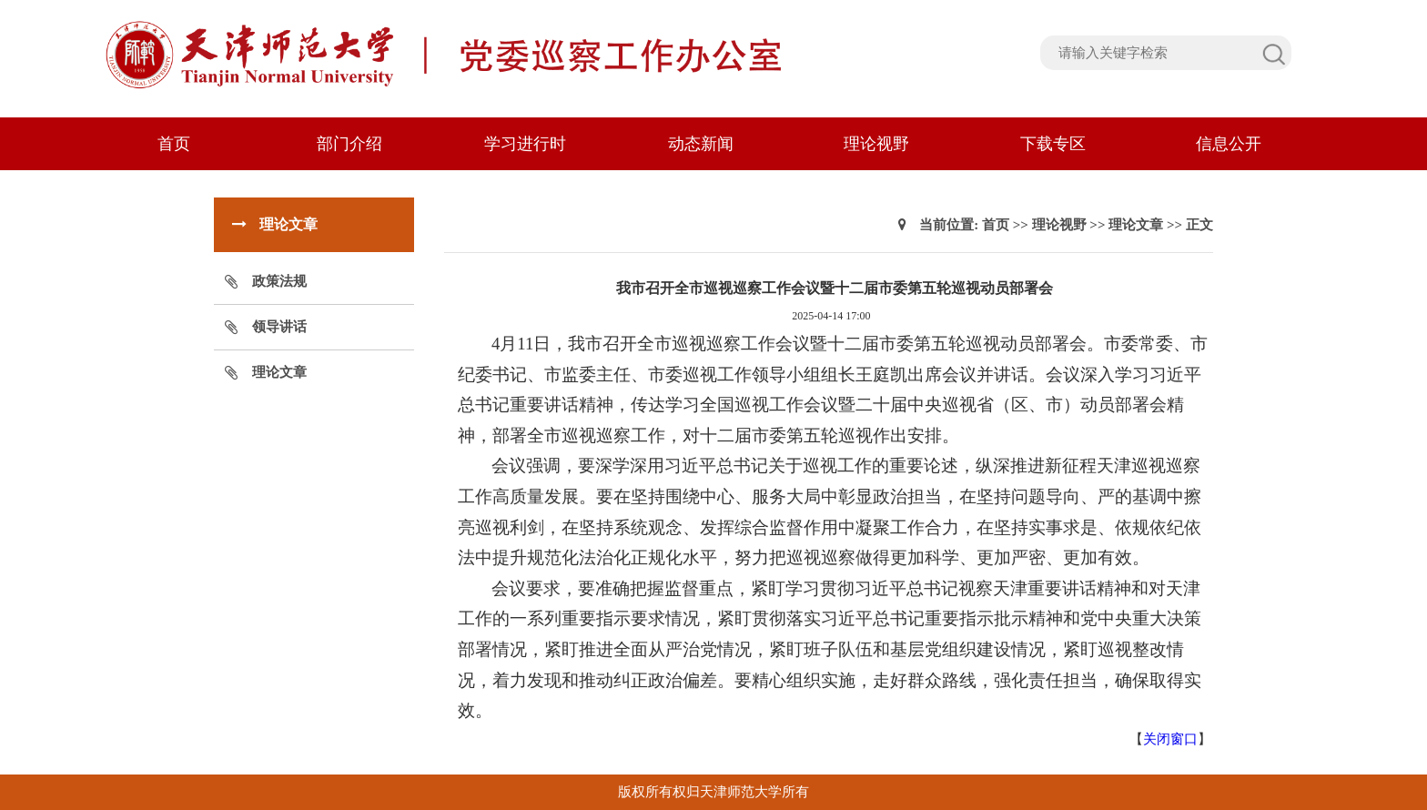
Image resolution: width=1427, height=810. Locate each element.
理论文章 (279, 372)
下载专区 (1053, 144)
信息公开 (1228, 144)
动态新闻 (701, 144)
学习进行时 (525, 144)
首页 (173, 144)
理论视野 (876, 144)
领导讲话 (279, 326)
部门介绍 (349, 144)
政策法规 (279, 281)
